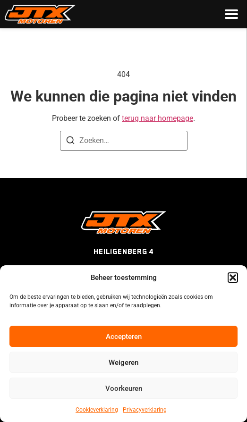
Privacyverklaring (145, 409)
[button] (233, 277)
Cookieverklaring (97, 409)
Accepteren (124, 336)
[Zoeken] (70, 142)
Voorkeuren (123, 388)
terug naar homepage (157, 118)
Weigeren (123, 362)
